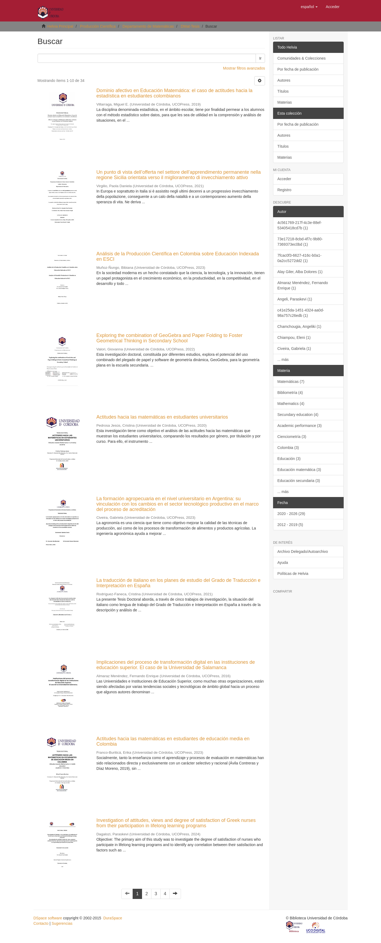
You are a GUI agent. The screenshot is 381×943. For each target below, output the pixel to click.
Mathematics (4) (290, 403)
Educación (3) (288, 458)
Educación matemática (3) (299, 469)
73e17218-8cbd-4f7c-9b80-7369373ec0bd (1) (300, 241)
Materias (284, 102)
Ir (260, 58)
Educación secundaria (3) (298, 480)
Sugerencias (62, 923)
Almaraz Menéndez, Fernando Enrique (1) (302, 285)
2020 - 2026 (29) (291, 514)
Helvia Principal (60, 26)
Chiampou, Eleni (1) (294, 337)
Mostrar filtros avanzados (244, 68)
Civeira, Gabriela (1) (294, 348)
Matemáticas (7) (290, 381)
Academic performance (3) (299, 425)
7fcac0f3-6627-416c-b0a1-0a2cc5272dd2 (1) (299, 258)
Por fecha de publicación (297, 69)
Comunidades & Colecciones (301, 58)
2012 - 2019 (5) (290, 525)
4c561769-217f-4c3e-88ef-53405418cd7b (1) (299, 225)
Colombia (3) (288, 447)
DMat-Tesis (190, 26)
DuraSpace (112, 918)
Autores (283, 80)
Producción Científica (97, 26)
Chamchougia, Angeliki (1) (299, 326)
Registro (284, 190)
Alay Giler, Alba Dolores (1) (299, 272)
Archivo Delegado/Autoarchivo (302, 551)
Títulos (283, 91)
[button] (309, 6)
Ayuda (282, 562)
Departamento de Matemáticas (148, 26)
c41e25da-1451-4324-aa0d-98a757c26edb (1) (300, 313)
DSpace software (48, 918)
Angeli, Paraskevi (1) (294, 299)
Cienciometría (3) (291, 436)
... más (283, 359)
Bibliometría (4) (290, 392)
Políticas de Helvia (292, 573)
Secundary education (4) (297, 414)
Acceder (284, 179)
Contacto (41, 923)
